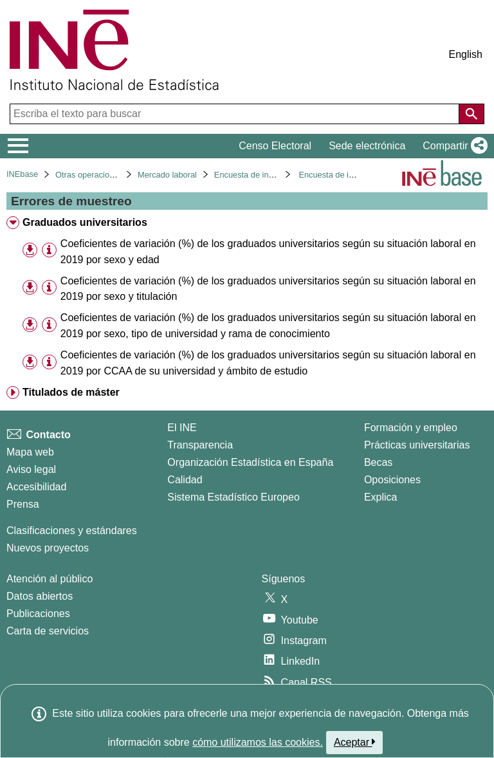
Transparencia (200, 444)
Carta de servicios (47, 630)
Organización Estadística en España (250, 462)
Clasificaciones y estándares (71, 530)
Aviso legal (31, 469)
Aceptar (355, 742)
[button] (452, 146)
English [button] (465, 54)
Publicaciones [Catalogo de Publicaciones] (38, 613)
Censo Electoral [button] (275, 145)
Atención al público (49, 578)
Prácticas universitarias (417, 444)
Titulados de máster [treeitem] (71, 392)
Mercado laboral (167, 175)
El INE (181, 427)
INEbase (22, 174)
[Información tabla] (49, 251)
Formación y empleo (410, 427)
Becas (378, 462)
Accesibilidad (36, 486)
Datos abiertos (39, 596)
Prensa (22, 504)
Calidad (184, 479)
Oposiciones (392, 479)
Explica (381, 497)
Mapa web (30, 452)
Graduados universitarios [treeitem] (85, 222)
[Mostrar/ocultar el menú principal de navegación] (18, 146)
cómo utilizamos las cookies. (257, 742)
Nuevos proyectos (47, 547)
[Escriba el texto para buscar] (236, 114)
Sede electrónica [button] (367, 145)
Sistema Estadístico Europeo (233, 497)
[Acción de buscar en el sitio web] (471, 114)
